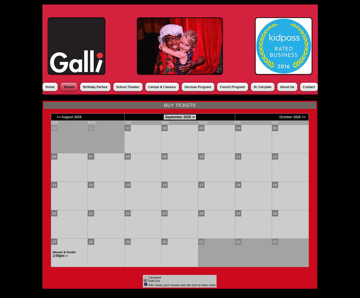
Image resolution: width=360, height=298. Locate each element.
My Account (228, 98)
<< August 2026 (69, 117)
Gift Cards (202, 98)
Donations (178, 98)
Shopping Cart (258, 98)
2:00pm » (60, 256)
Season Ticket (127, 98)
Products (154, 98)
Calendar (99, 98)
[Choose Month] (180, 117)
